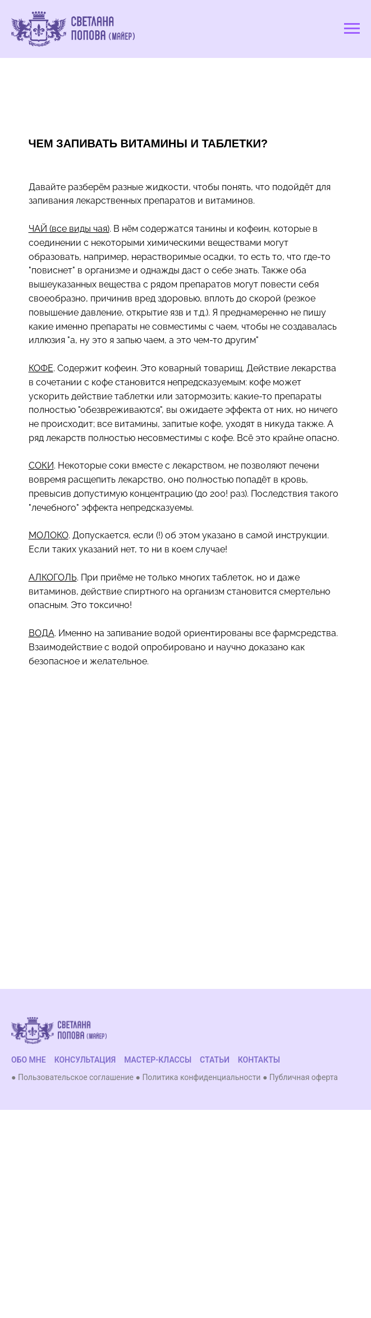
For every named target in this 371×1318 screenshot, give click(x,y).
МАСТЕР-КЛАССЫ (157, 1059)
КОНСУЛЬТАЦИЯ (85, 1059)
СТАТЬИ (215, 1059)
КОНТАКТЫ (259, 1059)
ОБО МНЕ (28, 1059)
